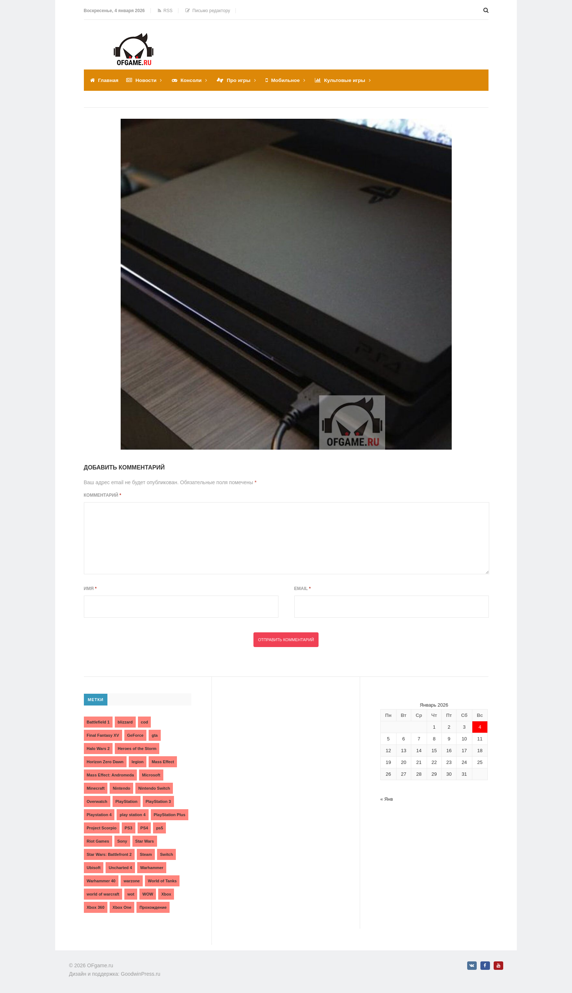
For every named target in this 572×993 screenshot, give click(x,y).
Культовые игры (348, 80)
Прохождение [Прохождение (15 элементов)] (153, 907)
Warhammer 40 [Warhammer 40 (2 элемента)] (101, 880)
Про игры (240, 80)
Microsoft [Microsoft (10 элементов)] (151, 774)
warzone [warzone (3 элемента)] (132, 880)
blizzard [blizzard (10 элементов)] (125, 721)
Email (302, 588)
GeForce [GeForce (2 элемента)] (135, 735)
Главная (108, 80)
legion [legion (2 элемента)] (137, 761)
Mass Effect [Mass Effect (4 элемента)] (163, 761)
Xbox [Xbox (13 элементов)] (166, 894)
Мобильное (288, 80)
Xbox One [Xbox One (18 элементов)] (122, 907)
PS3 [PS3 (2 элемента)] (128, 827)
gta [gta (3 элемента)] (155, 735)
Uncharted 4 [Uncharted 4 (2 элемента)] (120, 867)
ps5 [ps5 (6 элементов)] (159, 827)
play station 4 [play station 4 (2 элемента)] (132, 814)
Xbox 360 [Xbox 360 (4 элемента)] (95, 907)
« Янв (386, 798)
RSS (165, 10)
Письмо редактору (207, 10)
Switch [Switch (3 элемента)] (166, 854)
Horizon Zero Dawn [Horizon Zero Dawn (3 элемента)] (105, 761)
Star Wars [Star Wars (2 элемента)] (144, 841)
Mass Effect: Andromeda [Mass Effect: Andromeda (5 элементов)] (110, 774)
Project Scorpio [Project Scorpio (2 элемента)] (102, 827)
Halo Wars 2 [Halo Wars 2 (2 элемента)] (98, 748)
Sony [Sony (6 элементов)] (122, 841)
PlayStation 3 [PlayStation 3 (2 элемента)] (158, 801)
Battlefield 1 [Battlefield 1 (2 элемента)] (98, 721)
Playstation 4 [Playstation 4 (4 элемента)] (99, 814)
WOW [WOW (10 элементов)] (147, 894)
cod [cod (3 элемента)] (144, 721)
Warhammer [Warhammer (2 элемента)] (151, 867)
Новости (147, 80)
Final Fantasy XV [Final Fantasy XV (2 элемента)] (103, 735)
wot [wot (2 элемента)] (130, 894)
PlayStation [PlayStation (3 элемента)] (127, 801)
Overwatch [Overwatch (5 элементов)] (97, 801)
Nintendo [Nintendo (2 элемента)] (121, 788)
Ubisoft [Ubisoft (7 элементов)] (94, 867)
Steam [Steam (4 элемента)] (146, 854)
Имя (90, 588)
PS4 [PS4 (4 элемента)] (144, 827)
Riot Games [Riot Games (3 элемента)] (98, 841)
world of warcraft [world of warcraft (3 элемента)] (103, 894)
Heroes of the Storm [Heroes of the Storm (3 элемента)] (137, 748)
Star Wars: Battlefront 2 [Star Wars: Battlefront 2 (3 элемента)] (109, 854)
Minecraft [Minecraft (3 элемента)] (96, 788)
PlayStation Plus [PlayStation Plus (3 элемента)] (169, 814)
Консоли (192, 80)
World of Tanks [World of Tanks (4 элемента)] (162, 880)
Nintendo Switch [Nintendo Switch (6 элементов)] (154, 788)
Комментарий (102, 494)
